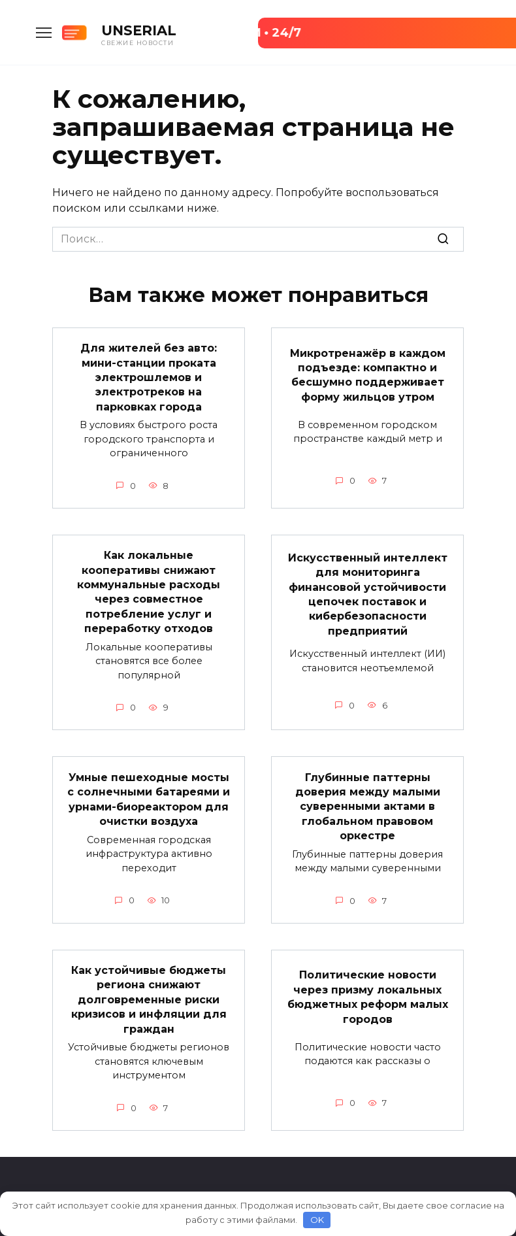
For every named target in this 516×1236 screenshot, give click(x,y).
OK (317, 1219)
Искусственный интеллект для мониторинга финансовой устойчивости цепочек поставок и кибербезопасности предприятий (367, 594)
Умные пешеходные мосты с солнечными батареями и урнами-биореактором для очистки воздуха (148, 799)
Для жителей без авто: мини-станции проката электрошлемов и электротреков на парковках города (148, 377)
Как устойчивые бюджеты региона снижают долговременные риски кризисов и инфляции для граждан (149, 999)
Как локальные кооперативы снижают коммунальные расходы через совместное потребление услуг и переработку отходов (148, 592)
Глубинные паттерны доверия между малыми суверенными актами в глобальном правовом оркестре (367, 806)
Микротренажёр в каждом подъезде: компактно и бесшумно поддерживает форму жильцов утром (367, 374)
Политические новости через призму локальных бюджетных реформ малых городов (367, 997)
